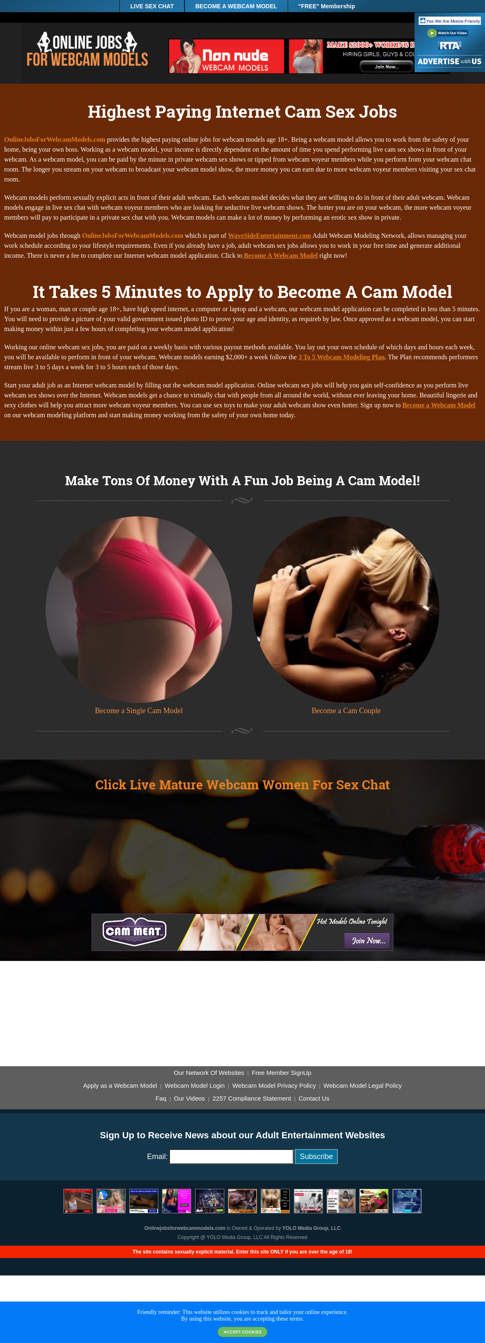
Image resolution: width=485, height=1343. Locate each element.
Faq (160, 1098)
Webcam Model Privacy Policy (273, 1086)
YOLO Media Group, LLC (311, 1228)
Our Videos (189, 1098)
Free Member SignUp (281, 1073)
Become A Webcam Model (280, 255)
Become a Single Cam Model (139, 711)
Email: (157, 1156)
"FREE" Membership (326, 6)
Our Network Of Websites (209, 1073)
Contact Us (313, 1098)
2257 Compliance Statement (252, 1098)
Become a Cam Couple (346, 711)
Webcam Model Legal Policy (362, 1086)
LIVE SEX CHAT (152, 6)
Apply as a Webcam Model (120, 1086)
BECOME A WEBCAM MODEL (236, 6)
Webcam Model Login (195, 1086)
